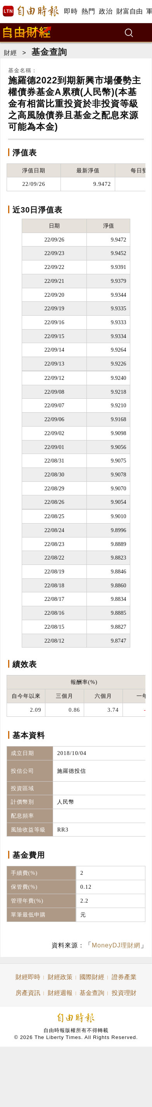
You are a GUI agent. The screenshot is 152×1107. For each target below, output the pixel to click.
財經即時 (28, 977)
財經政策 (60, 977)
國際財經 (91, 977)
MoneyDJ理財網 (116, 945)
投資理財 (124, 993)
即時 (71, 11)
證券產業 (124, 977)
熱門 (88, 11)
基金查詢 (49, 52)
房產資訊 (28, 993)
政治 (105, 11)
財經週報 (60, 993)
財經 (10, 52)
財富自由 (129, 11)
